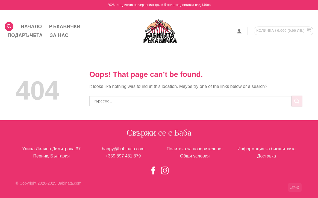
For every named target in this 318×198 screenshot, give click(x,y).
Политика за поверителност (195, 149)
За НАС (59, 35)
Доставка (266, 156)
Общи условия (195, 156)
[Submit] (296, 101)
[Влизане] (239, 31)
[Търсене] (9, 26)
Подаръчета (25, 35)
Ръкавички (65, 26)
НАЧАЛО (31, 26)
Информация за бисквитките (266, 149)
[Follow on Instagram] (165, 171)
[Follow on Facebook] (153, 171)
